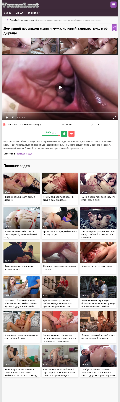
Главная (7, 12)
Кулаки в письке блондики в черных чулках (19, 267)
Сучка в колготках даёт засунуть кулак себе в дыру (98, 198)
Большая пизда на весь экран (96, 265)
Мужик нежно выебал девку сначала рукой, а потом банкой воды (21, 234)
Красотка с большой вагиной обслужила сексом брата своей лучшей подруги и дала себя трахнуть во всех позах (21, 305)
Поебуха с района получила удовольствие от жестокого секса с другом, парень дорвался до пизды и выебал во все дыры (98, 374)
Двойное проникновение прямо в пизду (59, 267)
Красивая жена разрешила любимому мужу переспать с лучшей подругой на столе (58, 303)
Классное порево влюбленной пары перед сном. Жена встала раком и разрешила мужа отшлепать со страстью (59, 374)
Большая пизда (24, 153)
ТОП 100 (19, 12)
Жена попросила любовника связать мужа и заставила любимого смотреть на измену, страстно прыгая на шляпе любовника (21, 375)
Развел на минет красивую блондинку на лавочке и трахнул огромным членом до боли (98, 303)
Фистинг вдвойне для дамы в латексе (20, 198)
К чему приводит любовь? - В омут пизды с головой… (58, 198)
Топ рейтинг (32, 12)
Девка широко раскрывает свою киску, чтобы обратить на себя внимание (98, 234)
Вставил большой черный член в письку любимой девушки (98, 336)
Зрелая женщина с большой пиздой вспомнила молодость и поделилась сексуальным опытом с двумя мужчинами (59, 339)
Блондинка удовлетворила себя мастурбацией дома (21, 336)
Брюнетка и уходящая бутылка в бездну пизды (60, 233)
